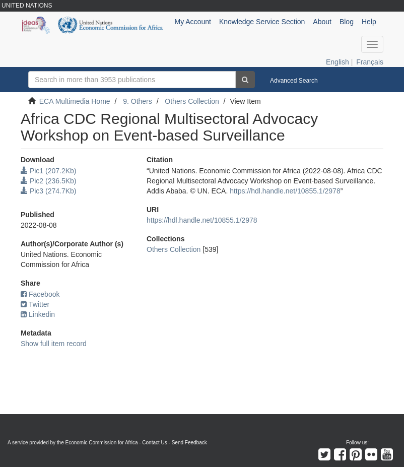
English (337, 62)
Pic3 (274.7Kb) (49, 191)
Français (369, 62)
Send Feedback (189, 442)
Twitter (35, 304)
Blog (347, 22)
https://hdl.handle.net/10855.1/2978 (285, 191)
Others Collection (192, 101)
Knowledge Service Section (262, 22)
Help (369, 22)
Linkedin (38, 314)
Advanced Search (294, 80)
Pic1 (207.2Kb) (49, 171)
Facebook (40, 294)
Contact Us (154, 442)
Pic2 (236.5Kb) (49, 181)
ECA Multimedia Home (74, 101)
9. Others (137, 101)
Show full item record (54, 344)
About (322, 22)
